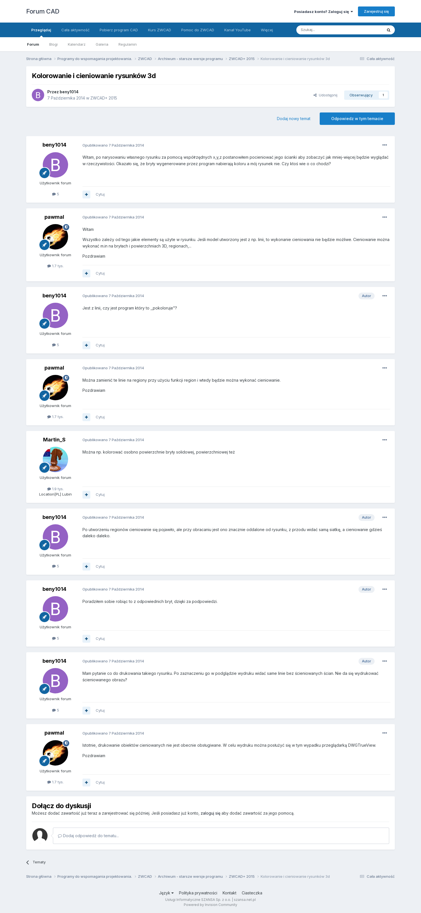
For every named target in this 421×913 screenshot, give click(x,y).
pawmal (54, 217)
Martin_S (54, 440)
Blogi (53, 44)
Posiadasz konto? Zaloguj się (323, 11)
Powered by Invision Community (210, 905)
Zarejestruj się (376, 11)
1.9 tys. (55, 489)
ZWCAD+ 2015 (103, 98)
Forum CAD (42, 11)
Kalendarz (77, 44)
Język (166, 892)
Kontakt (229, 892)
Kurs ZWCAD (159, 30)
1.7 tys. (55, 266)
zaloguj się (210, 813)
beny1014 (69, 91)
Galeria (102, 44)
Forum (33, 44)
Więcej (267, 30)
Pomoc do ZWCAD (197, 30)
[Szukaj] (325, 29)
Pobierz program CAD (119, 30)
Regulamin (127, 44)
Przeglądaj (41, 32)
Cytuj (100, 194)
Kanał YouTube (237, 30)
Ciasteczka (252, 892)
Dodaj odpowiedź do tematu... (88, 835)
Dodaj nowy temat (293, 118)
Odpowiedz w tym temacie (357, 118)
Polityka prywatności (198, 892)
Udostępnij (325, 95)
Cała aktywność (75, 30)
